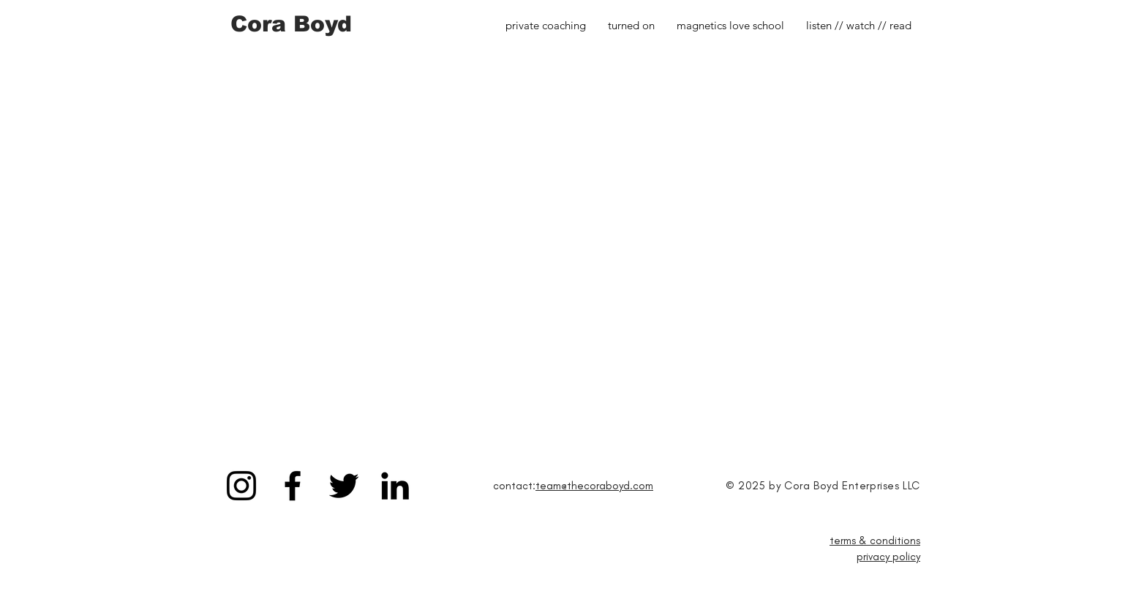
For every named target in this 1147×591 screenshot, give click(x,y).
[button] (858, 25)
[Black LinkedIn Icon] (395, 485)
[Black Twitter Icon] (344, 485)
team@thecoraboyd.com (594, 485)
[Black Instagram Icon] (241, 485)
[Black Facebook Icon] (292, 485)
